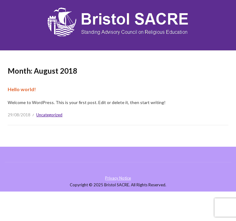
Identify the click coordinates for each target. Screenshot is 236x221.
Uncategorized (49, 114)
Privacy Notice (118, 178)
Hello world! (22, 89)
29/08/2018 (19, 114)
